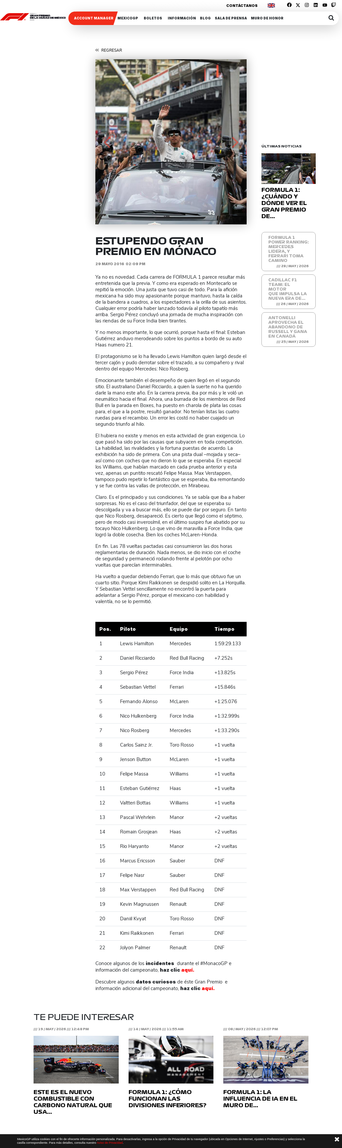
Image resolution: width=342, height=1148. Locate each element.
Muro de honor (267, 18)
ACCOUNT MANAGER (93, 18)
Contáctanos (241, 5)
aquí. (187, 970)
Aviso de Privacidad (110, 1142)
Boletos (153, 18)
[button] (106, 141)
